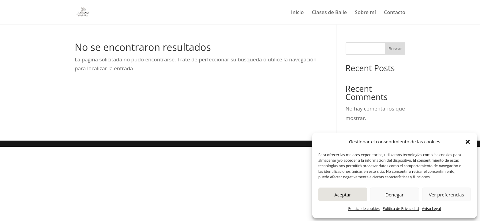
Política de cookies (364, 208)
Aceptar (342, 195)
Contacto (394, 13)
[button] (468, 142)
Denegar (394, 195)
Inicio (297, 13)
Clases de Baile (329, 13)
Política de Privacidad (401, 208)
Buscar (395, 49)
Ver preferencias (446, 195)
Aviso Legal (431, 208)
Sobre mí (365, 13)
